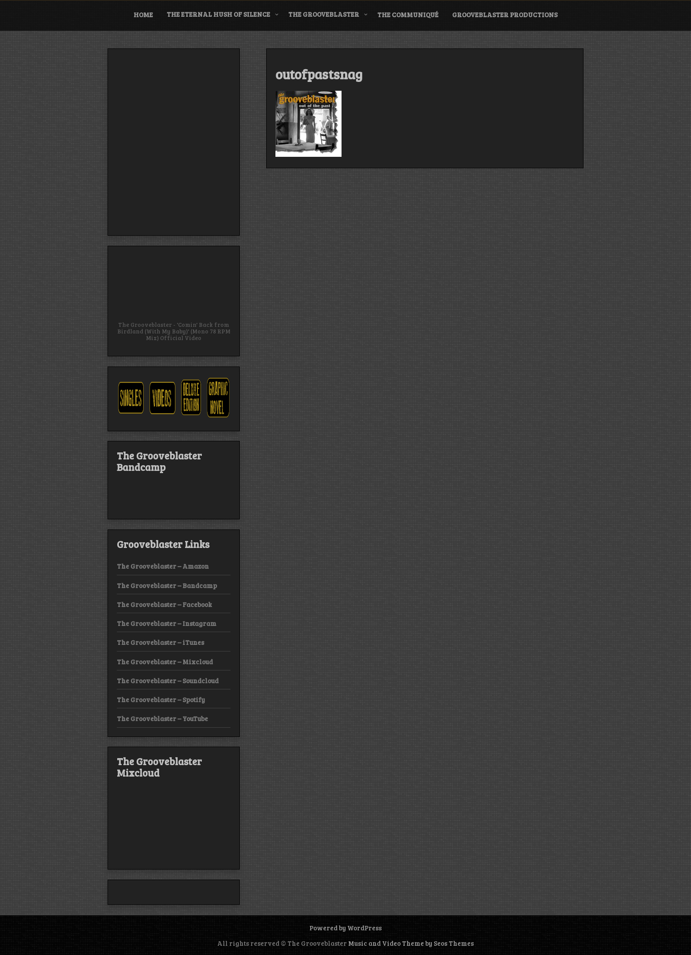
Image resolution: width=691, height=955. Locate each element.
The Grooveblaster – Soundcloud (168, 680)
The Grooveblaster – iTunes (160, 642)
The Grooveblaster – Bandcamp (167, 585)
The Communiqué (407, 14)
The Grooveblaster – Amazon (163, 566)
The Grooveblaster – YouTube (162, 718)
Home (143, 14)
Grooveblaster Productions (504, 14)
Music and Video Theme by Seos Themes (411, 943)
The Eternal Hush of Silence (218, 14)
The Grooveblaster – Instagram (166, 623)
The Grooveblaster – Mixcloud (165, 661)
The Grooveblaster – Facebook (164, 604)
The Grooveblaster (323, 14)
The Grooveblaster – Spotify (161, 699)
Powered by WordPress (345, 927)
